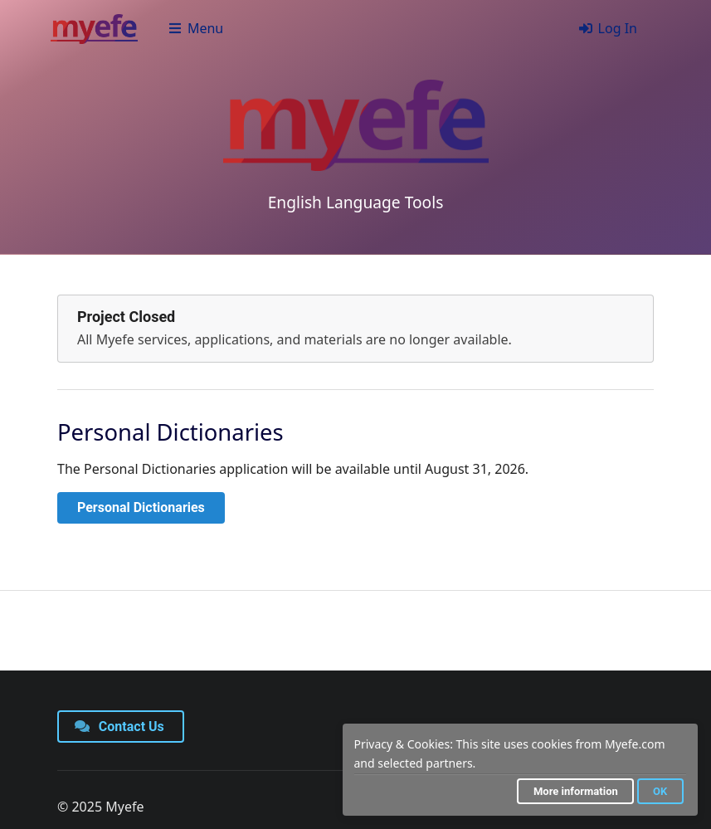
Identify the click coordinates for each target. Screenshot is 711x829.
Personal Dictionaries (141, 507)
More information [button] (575, 791)
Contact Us (119, 726)
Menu (195, 28)
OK (660, 791)
